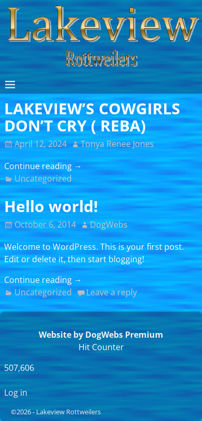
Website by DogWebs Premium (101, 334)
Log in (15, 392)
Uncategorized (43, 178)
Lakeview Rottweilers (68, 411)
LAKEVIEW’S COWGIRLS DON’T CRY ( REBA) (92, 117)
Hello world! (51, 206)
